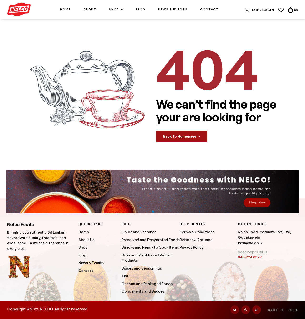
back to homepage (181, 136)
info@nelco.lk (250, 243)
